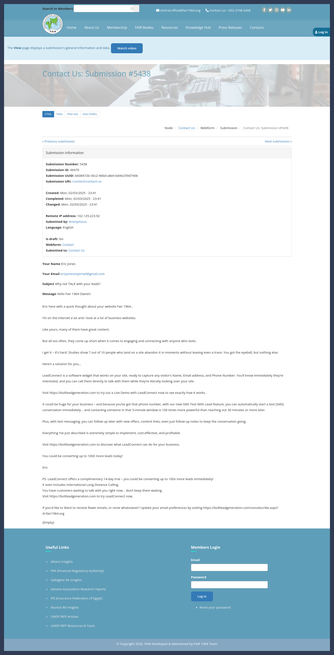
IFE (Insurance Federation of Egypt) (76, 598)
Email (195, 560)
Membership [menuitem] (117, 27)
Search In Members (57, 8)
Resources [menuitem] (169, 27)
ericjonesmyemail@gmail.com (82, 274)
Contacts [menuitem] (257, 27)
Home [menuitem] (71, 27)
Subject (48, 284)
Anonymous (78, 221)
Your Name (51, 264)
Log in (323, 32)
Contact (68, 244)
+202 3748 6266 (239, 10)
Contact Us (187, 128)
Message (49, 294)
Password (198, 577)
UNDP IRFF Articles (64, 616)
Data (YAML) (90, 114)
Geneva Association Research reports (78, 589)
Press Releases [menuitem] (230, 27)
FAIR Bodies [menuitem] (144, 27)
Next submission (278, 141)
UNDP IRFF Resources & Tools (73, 625)
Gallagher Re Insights (66, 580)
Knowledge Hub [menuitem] (198, 27)
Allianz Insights (62, 561)
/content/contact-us (87, 181)
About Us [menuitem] (91, 27)
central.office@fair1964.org (180, 10)
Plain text (72, 114)
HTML (48, 114)
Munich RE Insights (65, 607)
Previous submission (58, 141)
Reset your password (215, 607)
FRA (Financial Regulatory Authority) (77, 571)
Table (59, 114)
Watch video (126, 48)
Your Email (51, 274)
